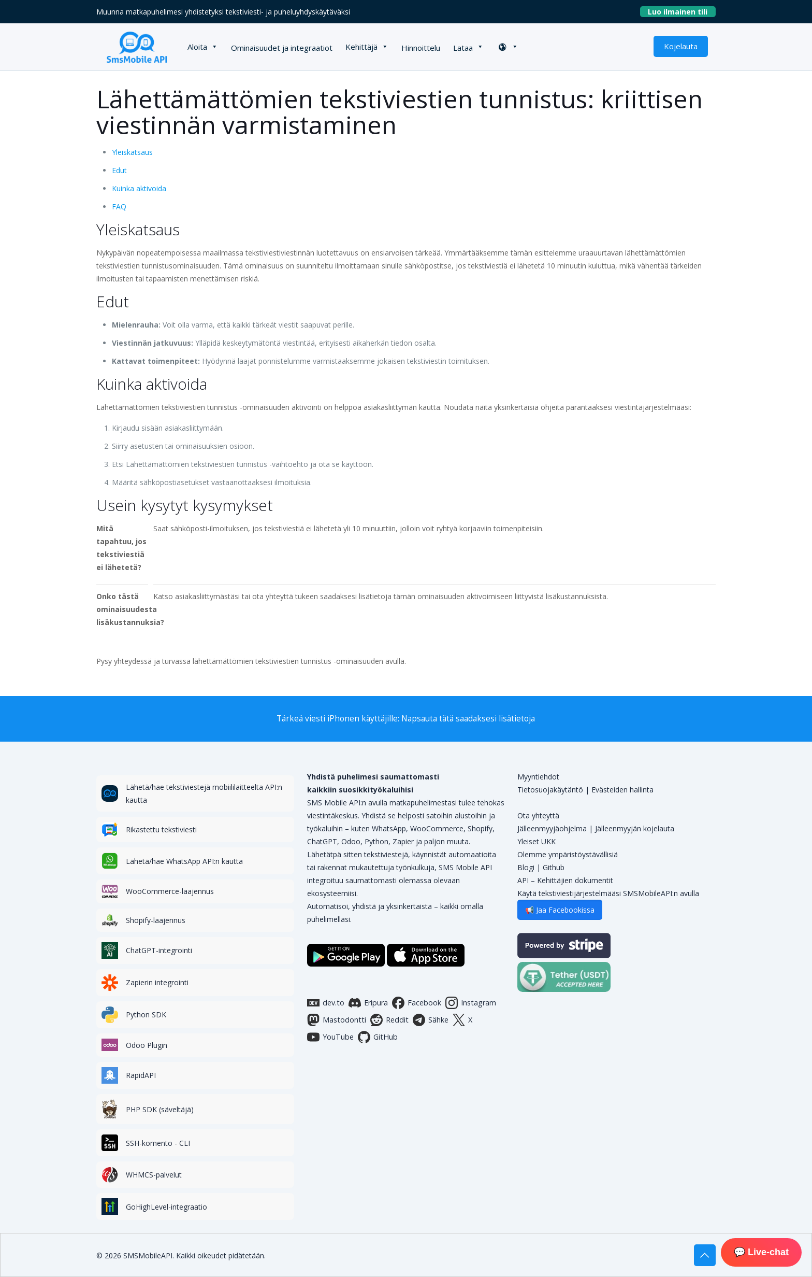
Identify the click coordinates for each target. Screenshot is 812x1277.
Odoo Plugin (146, 1045)
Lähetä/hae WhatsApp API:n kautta (184, 861)
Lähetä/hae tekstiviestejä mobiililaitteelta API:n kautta (204, 793)
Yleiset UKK (536, 841)
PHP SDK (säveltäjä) (160, 1109)
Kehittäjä (361, 46)
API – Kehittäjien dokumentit (565, 880)
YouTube (330, 1037)
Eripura (368, 1003)
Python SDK (146, 1014)
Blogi (525, 867)
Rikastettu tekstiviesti (161, 829)
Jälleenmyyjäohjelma (552, 828)
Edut (119, 170)
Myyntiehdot (538, 777)
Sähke (430, 1020)
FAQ (119, 206)
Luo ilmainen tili (682, 12)
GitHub (378, 1037)
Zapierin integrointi (157, 982)
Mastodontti (336, 1020)
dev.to (325, 1003)
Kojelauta (681, 46)
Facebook (416, 1003)
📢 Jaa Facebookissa (559, 910)
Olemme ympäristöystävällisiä (567, 854)
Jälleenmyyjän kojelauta (634, 828)
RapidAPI (141, 1075)
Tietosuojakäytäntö (550, 789)
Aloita (197, 46)
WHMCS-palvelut (154, 1175)
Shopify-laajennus (155, 920)
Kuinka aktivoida (139, 188)
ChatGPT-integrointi (159, 950)
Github (553, 867)
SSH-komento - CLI (158, 1143)
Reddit (389, 1020)
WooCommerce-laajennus (170, 891)
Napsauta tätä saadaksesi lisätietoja (468, 718)
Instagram (470, 1003)
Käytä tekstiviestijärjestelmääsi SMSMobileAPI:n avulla (608, 893)
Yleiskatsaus (132, 152)
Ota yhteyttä (538, 815)
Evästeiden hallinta (622, 789)
